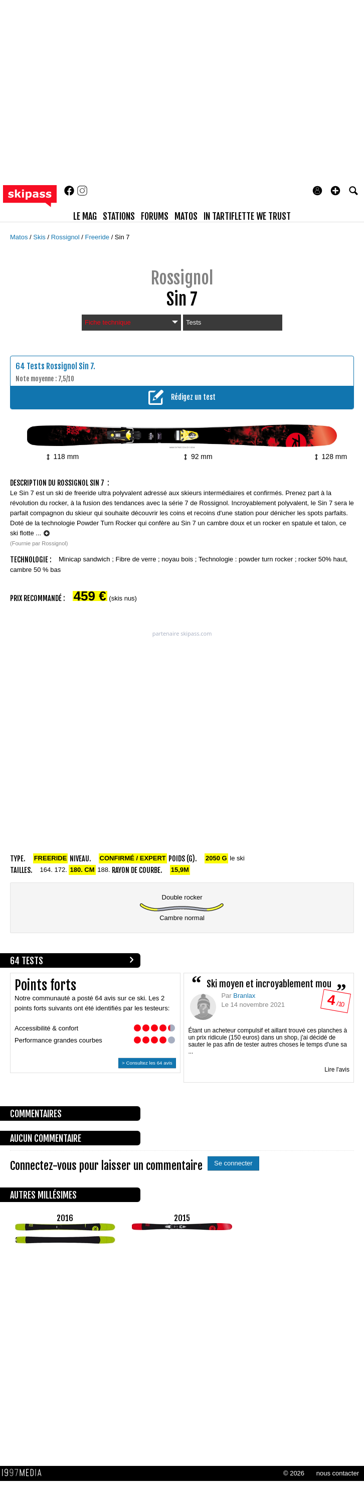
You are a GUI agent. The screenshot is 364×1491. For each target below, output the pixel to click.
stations (119, 216)
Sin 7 (122, 237)
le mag (85, 216)
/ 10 (335, 1003)
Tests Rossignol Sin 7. (61, 366)
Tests (193, 322)
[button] (335, 190)
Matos (20, 237)
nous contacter (337, 1473)
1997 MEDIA (24, 1473)
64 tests (26, 960)
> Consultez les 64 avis (147, 1063)
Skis (40, 237)
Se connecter (233, 1163)
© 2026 (293, 1473)
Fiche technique (131, 322)
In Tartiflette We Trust (247, 216)
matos (186, 216)
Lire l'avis (336, 1069)
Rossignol (66, 237)
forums (154, 216)
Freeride (98, 237)
